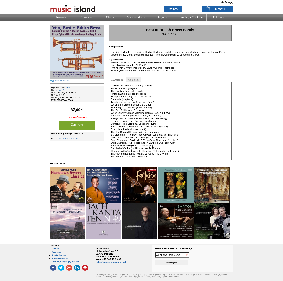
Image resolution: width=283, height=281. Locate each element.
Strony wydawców (60, 258)
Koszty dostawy (59, 255)
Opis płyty (133, 79)
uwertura (63, 138)
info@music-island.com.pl (111, 262)
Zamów (77, 124)
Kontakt (55, 249)
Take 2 (60, 90)
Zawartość (117, 79)
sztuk (221, 9)
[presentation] (218, 259)
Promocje (86, 17)
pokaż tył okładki (61, 80)
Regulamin (56, 252)
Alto (68, 87)
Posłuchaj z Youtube (190, 17)
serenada (73, 138)
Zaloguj (229, 2)
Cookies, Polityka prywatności (65, 262)
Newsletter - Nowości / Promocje (174, 248)
